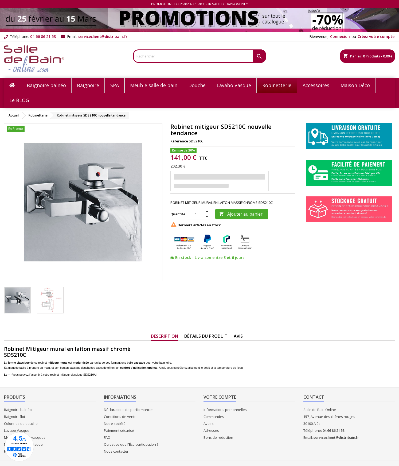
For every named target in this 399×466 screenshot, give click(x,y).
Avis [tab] (238, 336)
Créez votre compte (376, 36)
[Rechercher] (199, 56)
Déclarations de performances (129, 409)
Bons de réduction (218, 437)
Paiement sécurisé (119, 430)
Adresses (211, 430)
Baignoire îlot (14, 416)
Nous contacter (116, 451)
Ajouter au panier (241, 214)
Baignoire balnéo (18, 409)
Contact (313, 397)
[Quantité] (196, 214)
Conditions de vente (120, 416)
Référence (179, 141)
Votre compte (220, 397)
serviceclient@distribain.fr (102, 36)
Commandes (214, 416)
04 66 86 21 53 (43, 36)
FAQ (107, 437)
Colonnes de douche (21, 423)
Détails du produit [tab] (206, 336)
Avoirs (209, 423)
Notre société (115, 423)
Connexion (340, 36)
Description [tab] (164, 336)
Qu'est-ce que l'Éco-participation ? (131, 444)
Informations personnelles (225, 409)
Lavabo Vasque (16, 430)
